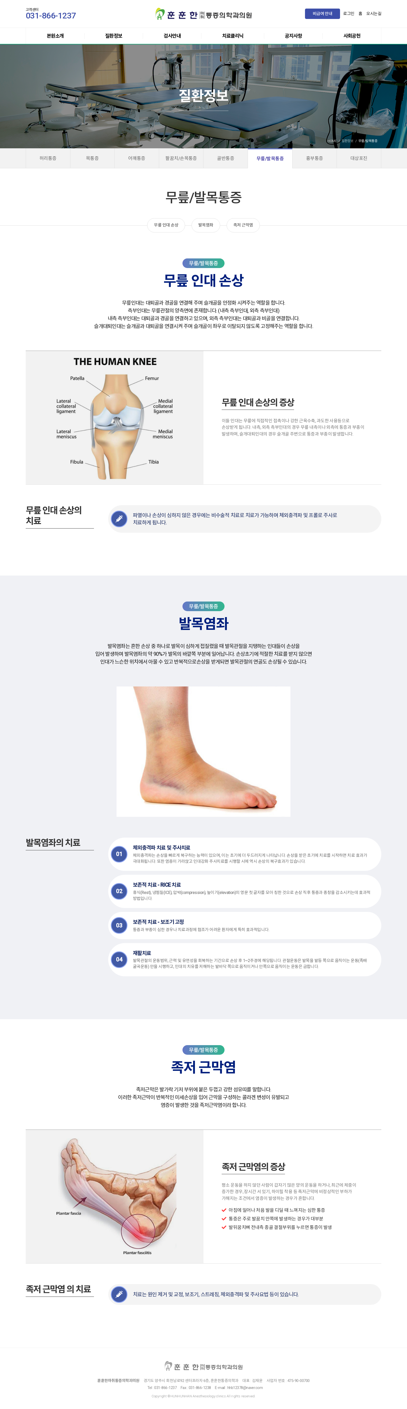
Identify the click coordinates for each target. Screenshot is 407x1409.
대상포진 (359, 158)
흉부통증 (314, 158)
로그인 (348, 13)
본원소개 (55, 36)
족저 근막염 (243, 225)
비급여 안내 (323, 13)
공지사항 (293, 36)
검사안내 (172, 36)
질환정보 (113, 36)
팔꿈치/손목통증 (181, 158)
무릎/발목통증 (270, 158)
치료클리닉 (232, 36)
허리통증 (48, 158)
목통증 (92, 158)
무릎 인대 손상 (166, 225)
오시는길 (373, 13)
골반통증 (225, 158)
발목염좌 (205, 225)
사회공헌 (352, 36)
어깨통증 (136, 158)
